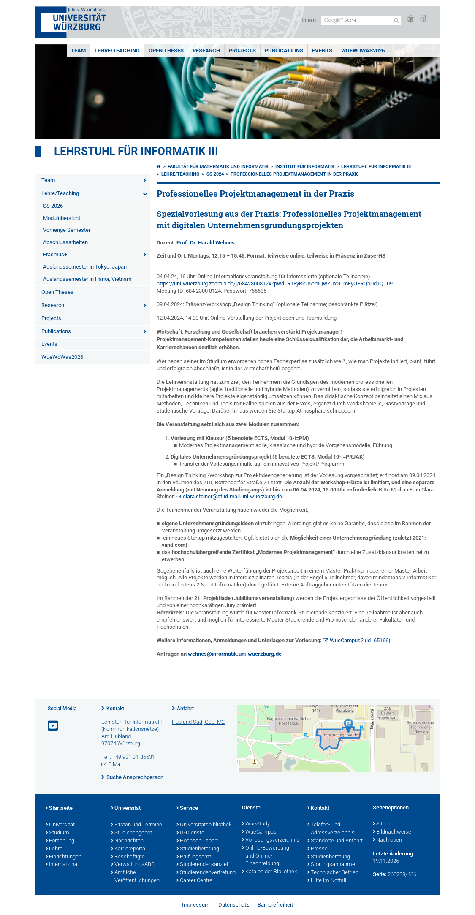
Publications (284, 50)
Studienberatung (197, 849)
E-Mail (115, 764)
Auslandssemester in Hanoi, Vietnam (87, 279)
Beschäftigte (128, 857)
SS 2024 (215, 174)
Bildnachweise (392, 832)
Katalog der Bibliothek (269, 872)
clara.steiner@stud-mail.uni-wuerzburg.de (232, 496)
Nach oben (387, 840)
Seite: (379, 874)
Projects (242, 50)
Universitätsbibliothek (203, 825)
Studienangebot (131, 833)
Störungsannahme (331, 865)
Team (78, 50)
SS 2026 (53, 206)
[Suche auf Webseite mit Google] (361, 20)
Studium (57, 833)
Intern (308, 20)
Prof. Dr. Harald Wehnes (205, 242)
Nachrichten (127, 841)
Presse (317, 849)
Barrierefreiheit (275, 904)
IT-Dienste (190, 833)
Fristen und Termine (136, 825)
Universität (60, 825)
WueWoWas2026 (363, 50)
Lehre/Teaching (117, 50)
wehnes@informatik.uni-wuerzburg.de (235, 654)
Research (206, 50)
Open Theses (166, 50)
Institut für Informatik (304, 166)
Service (187, 808)
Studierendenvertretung (204, 873)
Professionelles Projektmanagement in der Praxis (295, 174)
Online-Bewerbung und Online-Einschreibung (265, 856)
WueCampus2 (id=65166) (360, 640)
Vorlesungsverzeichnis (270, 840)
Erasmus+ (55, 254)
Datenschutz (233, 904)
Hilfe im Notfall (326, 881)
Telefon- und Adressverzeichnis (331, 829)
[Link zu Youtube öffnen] (54, 726)
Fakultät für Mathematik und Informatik (218, 166)
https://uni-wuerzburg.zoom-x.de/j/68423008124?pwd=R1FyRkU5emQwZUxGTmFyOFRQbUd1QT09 (275, 283)
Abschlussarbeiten (65, 242)
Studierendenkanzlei (202, 865)
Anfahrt (185, 708)
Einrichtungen (63, 857)
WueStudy (256, 824)
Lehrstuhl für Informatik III (136, 151)
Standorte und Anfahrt (335, 841)
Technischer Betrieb (332, 873)
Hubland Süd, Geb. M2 (198, 722)
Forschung (60, 841)
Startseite (59, 808)
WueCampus (259, 832)
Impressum (195, 904)
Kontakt (115, 708)
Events (322, 50)
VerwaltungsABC (133, 865)
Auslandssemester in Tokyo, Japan (85, 266)
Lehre (54, 849)
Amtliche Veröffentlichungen (135, 877)
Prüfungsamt (193, 857)
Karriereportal (129, 849)
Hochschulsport (197, 841)
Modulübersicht (61, 218)
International (62, 865)
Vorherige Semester (66, 230)
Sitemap (384, 824)
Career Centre (194, 881)
